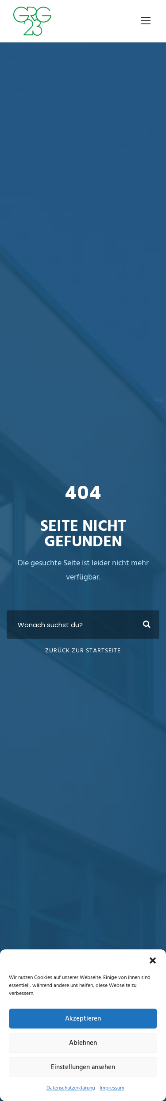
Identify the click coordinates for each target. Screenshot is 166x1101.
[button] (152, 960)
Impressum (112, 1088)
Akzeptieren (83, 1018)
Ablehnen (83, 1043)
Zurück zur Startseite (83, 651)
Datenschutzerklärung (70, 1088)
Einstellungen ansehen (83, 1067)
